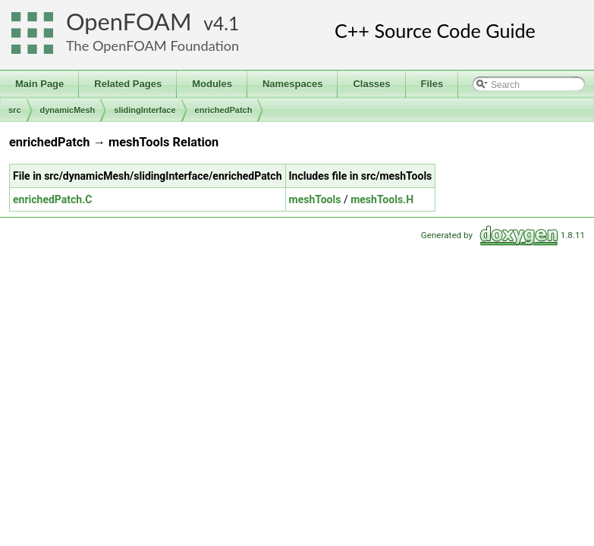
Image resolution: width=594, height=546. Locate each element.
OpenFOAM (129, 22)
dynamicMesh (68, 110)
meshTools (315, 199)
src (14, 110)
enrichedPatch (224, 110)
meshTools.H (381, 199)
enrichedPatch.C (52, 199)
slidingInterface (144, 110)
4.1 (226, 23)
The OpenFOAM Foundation (152, 45)
